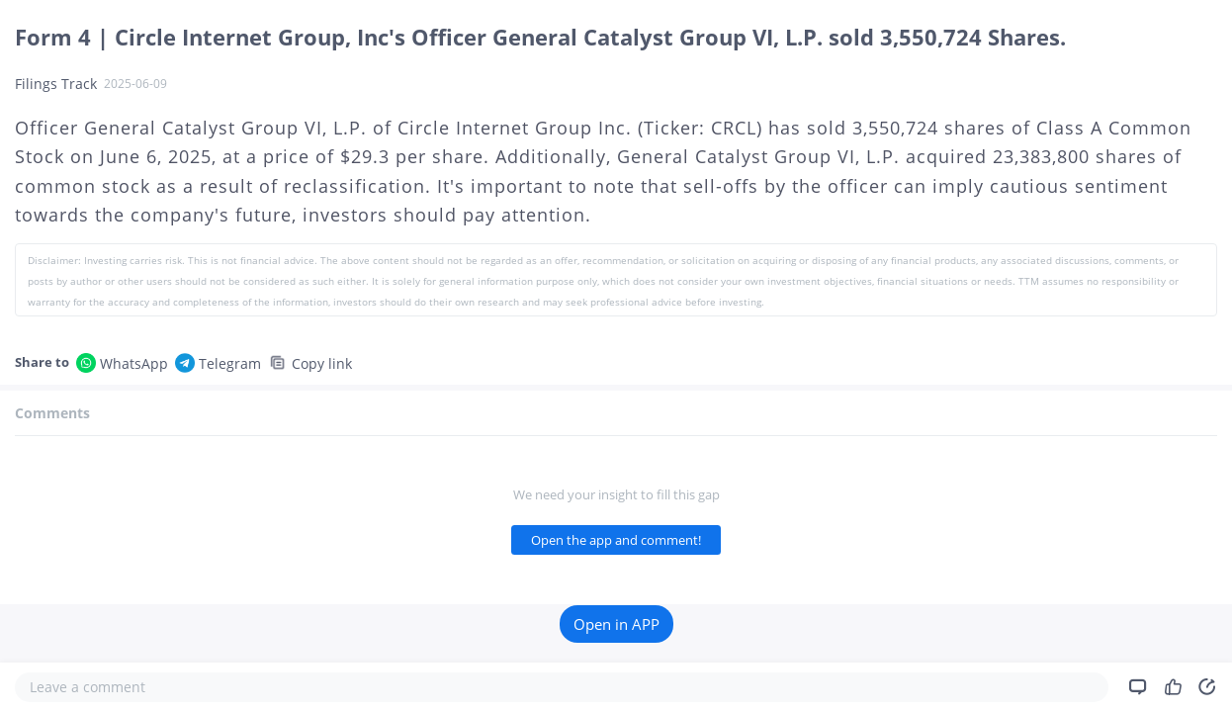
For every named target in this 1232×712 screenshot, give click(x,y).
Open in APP (616, 624)
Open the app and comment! (616, 540)
